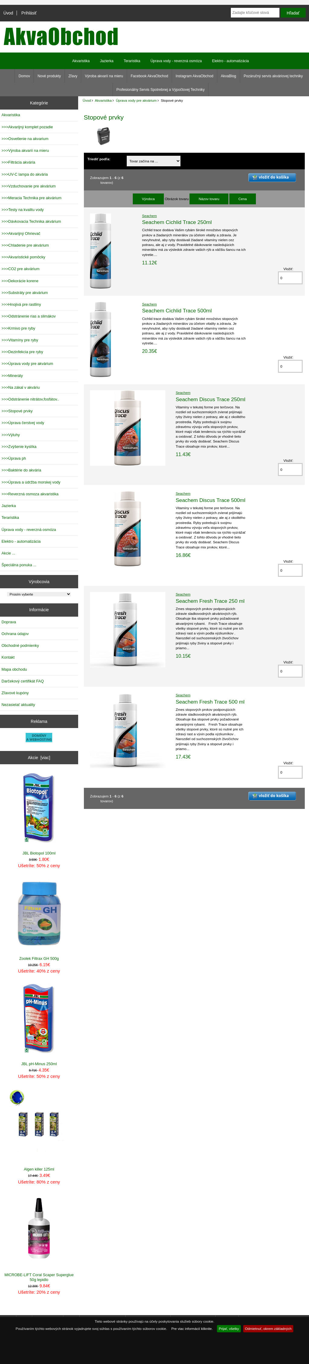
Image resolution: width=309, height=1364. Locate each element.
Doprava (9, 622)
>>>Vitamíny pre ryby (20, 340)
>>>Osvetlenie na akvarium (25, 138)
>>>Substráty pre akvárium (25, 292)
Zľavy (73, 76)
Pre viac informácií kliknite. (192, 1328)
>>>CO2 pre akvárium (21, 269)
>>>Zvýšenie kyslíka (19, 446)
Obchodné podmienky (20, 645)
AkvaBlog (228, 76)
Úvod (8, 13)
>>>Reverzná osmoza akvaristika (30, 494)
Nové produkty (49, 76)
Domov (24, 76)
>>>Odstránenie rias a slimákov (29, 316)
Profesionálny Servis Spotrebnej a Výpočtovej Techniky (160, 90)
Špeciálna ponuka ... (19, 565)
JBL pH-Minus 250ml (39, 1024)
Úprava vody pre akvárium (136, 100)
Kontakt (8, 657)
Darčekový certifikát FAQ (23, 681)
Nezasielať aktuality (18, 704)
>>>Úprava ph (14, 458)
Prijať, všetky (229, 1328)
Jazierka (106, 61)
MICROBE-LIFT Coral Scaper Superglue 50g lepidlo (39, 1238)
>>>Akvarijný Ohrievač (21, 233)
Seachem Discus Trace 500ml (210, 500)
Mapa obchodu (14, 669)
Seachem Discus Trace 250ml (210, 399)
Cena (242, 199)
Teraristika (132, 61)
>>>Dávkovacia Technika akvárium (31, 221)
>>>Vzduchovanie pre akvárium (29, 186)
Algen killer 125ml (39, 1130)
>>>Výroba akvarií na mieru (25, 150)
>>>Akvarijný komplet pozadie (27, 127)
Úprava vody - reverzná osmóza (176, 61)
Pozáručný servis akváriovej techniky (273, 76)
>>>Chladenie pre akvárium (25, 245)
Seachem (149, 216)
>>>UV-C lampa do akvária (25, 174)
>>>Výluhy (11, 435)
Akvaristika (103, 100)
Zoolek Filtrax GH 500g (39, 919)
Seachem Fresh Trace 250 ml (210, 601)
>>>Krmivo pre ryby (18, 328)
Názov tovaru (209, 199)
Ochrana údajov (15, 633)
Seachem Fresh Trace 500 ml (210, 702)
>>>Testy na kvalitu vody (23, 209)
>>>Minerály (12, 375)
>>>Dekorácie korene (20, 281)
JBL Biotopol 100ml (39, 813)
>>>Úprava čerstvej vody (23, 422)
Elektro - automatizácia (230, 61)
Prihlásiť (29, 13)
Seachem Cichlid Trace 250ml (177, 222)
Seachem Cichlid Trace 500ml (177, 311)
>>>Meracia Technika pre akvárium (32, 198)
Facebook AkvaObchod (149, 76)
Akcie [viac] (39, 757)
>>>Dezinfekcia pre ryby (22, 352)
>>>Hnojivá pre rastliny (21, 304)
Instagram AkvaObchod (194, 76)
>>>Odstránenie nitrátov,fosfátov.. (30, 399)
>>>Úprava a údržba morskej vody (31, 482)
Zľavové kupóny (15, 693)
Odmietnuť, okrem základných (268, 1328)
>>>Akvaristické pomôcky (23, 257)
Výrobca (148, 199)
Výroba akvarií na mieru (104, 76)
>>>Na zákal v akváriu (21, 387)
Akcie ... (8, 553)
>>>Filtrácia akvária (18, 162)
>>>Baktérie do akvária (21, 470)
